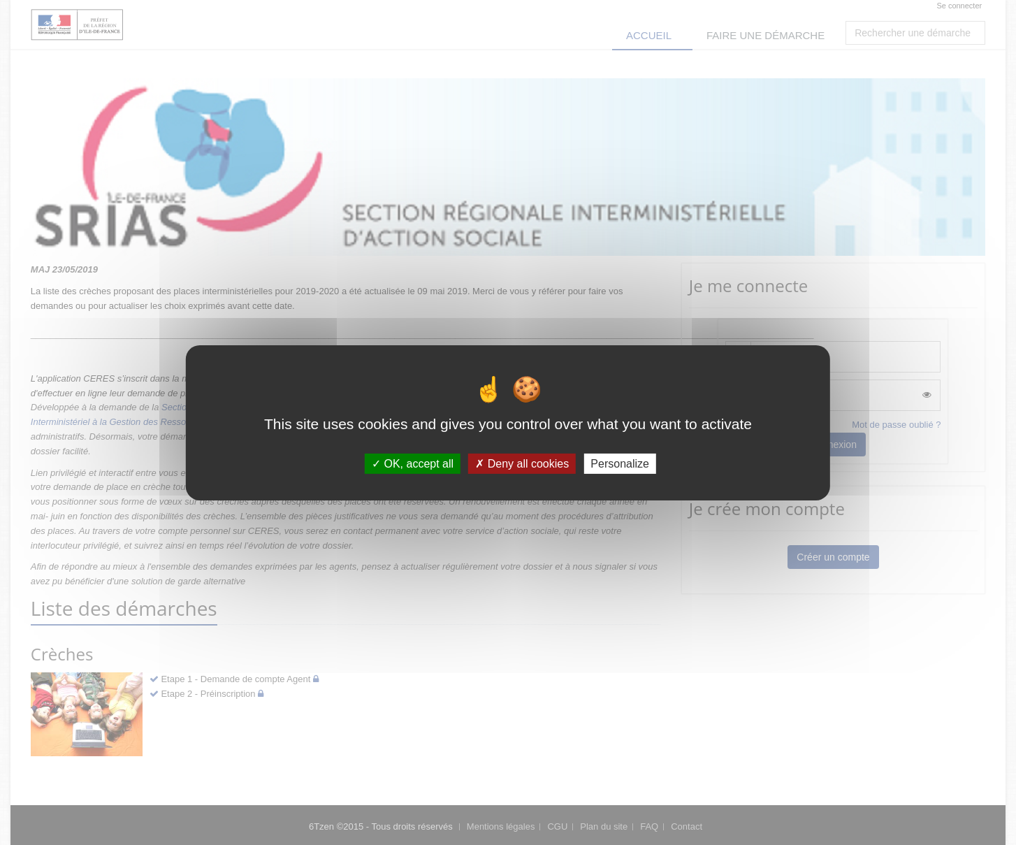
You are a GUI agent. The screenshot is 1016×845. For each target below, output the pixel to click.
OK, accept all (412, 463)
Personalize (619, 463)
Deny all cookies (522, 463)
